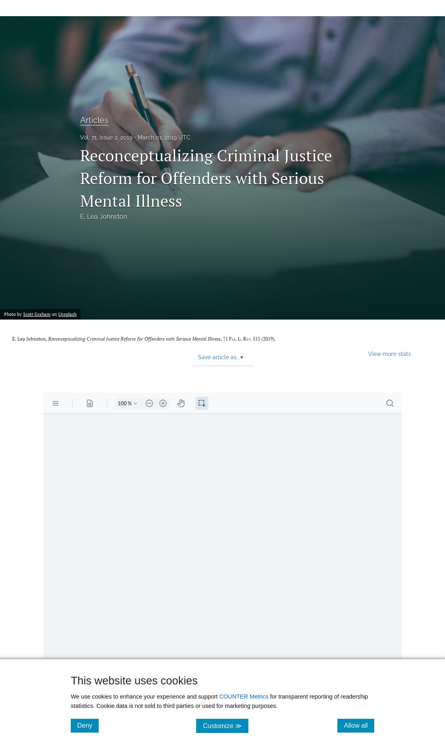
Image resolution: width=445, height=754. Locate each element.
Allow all (359, 725)
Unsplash (67, 314)
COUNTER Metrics (244, 696)
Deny (88, 725)
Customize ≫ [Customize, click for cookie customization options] (225, 725)
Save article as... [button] (220, 357)
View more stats (389, 353)
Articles (94, 120)
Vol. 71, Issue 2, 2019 (106, 137)
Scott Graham (37, 314)
